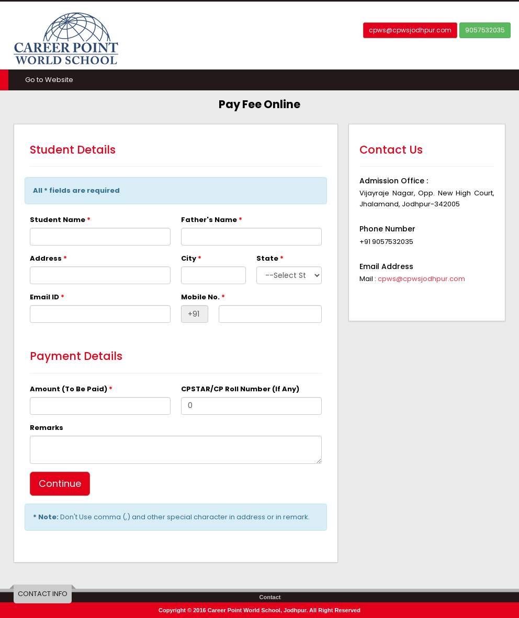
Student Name (60, 220)
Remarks (46, 428)
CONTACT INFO (42, 594)
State (270, 258)
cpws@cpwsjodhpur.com (410, 30)
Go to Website (49, 80)
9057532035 (485, 30)
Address (48, 258)
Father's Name (211, 220)
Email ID (47, 297)
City (191, 258)
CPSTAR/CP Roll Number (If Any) (240, 389)
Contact (270, 597)
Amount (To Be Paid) (71, 389)
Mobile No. (203, 297)
